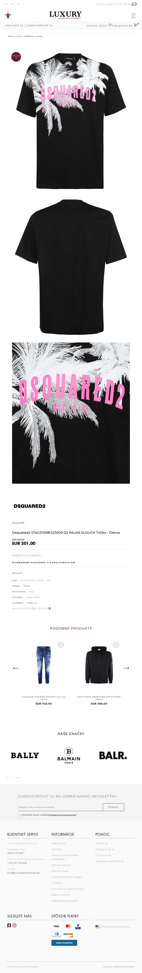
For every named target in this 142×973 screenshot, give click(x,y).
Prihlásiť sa (14, 25)
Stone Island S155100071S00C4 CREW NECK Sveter (43, 698)
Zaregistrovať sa (40, 25)
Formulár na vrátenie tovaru (67, 889)
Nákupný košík (124, 24)
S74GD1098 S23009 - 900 (35, 580)
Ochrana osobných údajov (66, 877)
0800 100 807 (15, 853)
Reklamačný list (60, 895)
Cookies (56, 883)
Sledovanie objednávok (109, 861)
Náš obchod (58, 843)
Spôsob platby (60, 871)
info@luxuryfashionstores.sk (23, 872)
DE (6, 4)
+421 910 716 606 (17, 863)
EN (12, 4)
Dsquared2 (33, 597)
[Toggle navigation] (133, 15)
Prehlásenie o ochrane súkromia (62, 815)
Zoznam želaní (99, 25)
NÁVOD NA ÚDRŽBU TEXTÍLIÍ (31, 608)
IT (18, 4)
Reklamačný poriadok (64, 900)
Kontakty (56, 849)
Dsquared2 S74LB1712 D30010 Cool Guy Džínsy (99, 698)
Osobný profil (103, 855)
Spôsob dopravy (61, 865)
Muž (31, 591)
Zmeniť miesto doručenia (112, 926)
